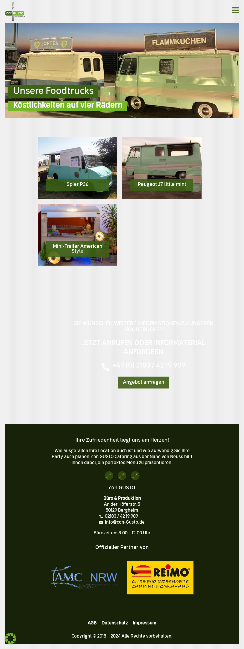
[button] (10, 638)
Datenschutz (115, 623)
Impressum (144, 623)
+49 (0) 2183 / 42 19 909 (149, 366)
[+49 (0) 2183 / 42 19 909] (106, 367)
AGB (92, 623)
